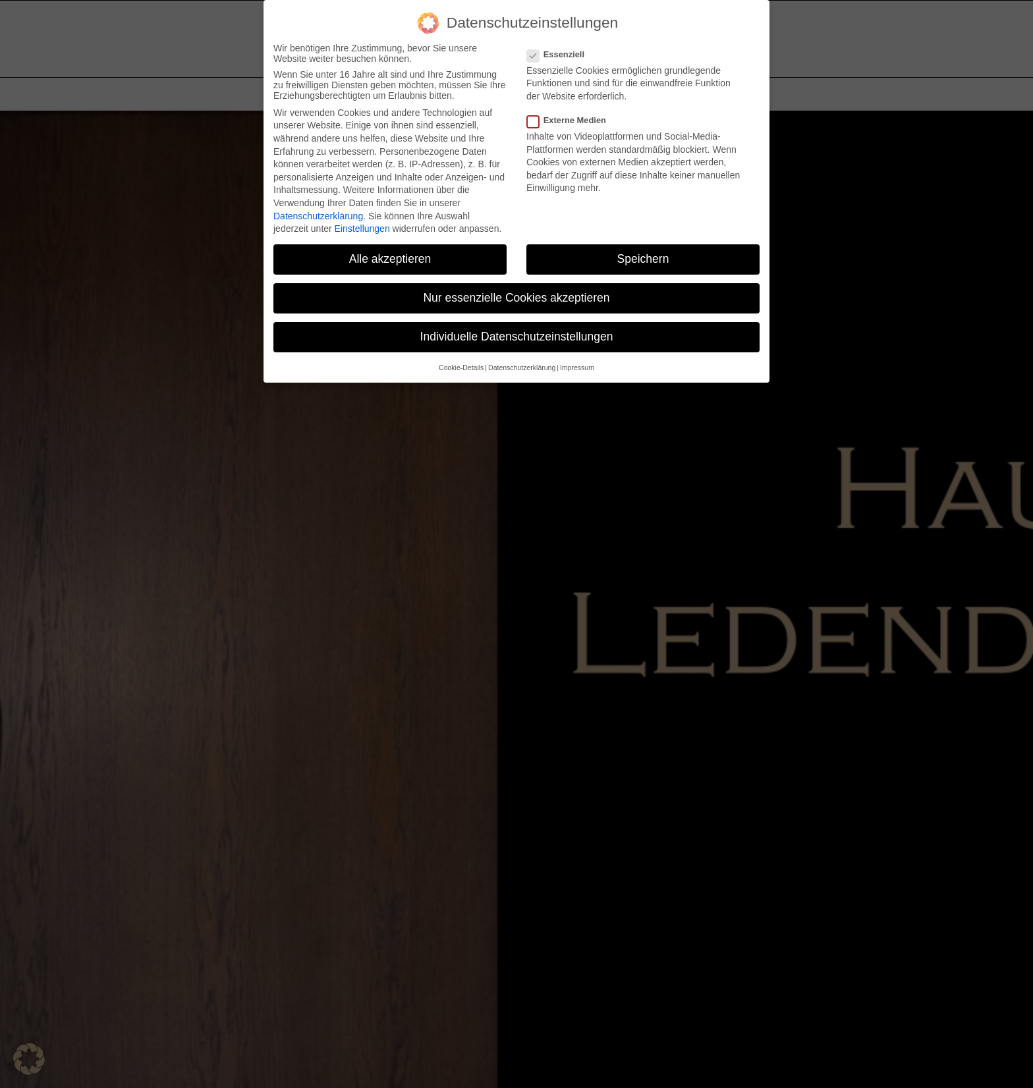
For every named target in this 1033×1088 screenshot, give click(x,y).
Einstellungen (362, 228)
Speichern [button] (643, 258)
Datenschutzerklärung (318, 216)
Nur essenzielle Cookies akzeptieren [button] (516, 297)
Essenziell (561, 54)
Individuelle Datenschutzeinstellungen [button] (516, 336)
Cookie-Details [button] (461, 367)
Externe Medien (571, 120)
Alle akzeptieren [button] (390, 258)
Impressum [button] (577, 367)
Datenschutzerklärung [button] (521, 367)
